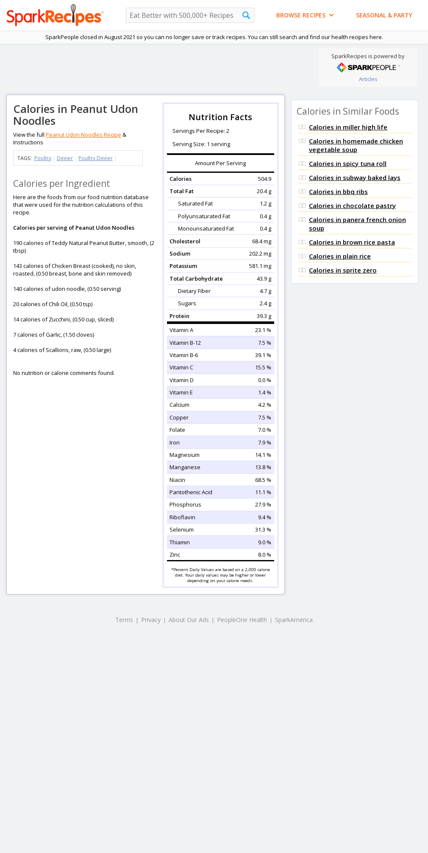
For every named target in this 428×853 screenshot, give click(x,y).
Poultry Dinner (95, 158)
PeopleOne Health (242, 620)
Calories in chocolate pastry (352, 205)
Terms (124, 620)
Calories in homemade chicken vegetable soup (356, 145)
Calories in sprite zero (343, 270)
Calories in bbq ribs (338, 191)
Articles (368, 79)
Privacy (151, 620)
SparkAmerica (294, 620)
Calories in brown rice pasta (352, 242)
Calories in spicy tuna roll (347, 163)
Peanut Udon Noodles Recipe (83, 134)
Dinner (65, 158)
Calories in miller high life (348, 127)
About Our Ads (189, 620)
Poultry (42, 158)
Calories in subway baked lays (354, 177)
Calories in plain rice (340, 256)
